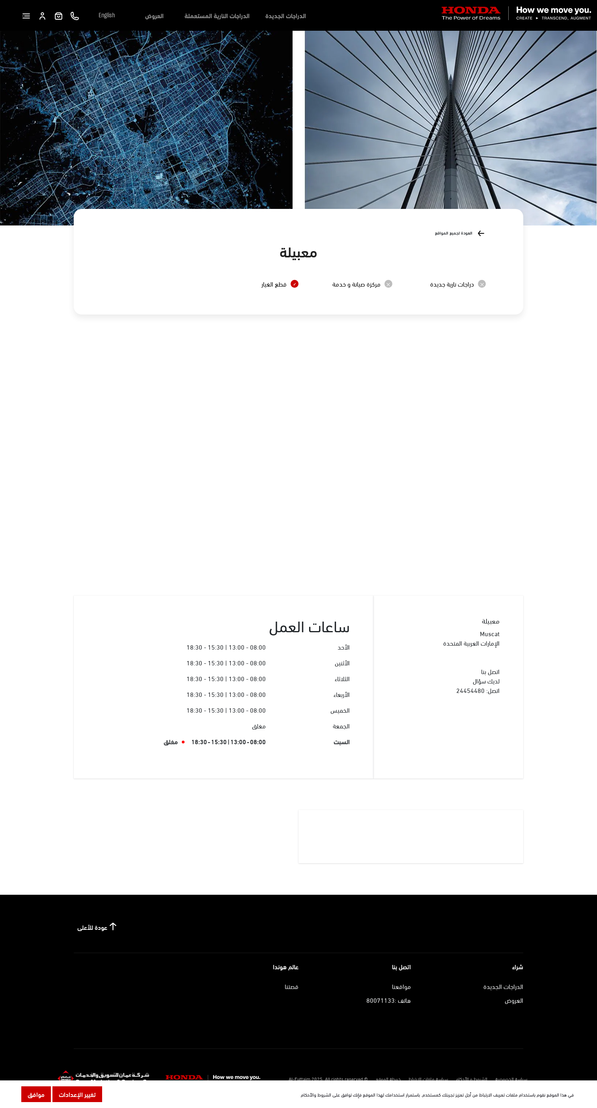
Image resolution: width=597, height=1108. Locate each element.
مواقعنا (401, 986)
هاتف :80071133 (388, 1000)
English (107, 15)
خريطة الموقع (388, 1078)
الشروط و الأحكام (471, 1078)
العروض (154, 15)
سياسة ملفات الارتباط (428, 1078)
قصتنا (291, 986)
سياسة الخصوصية (511, 1078)
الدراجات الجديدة (285, 15)
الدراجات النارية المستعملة (217, 15)
